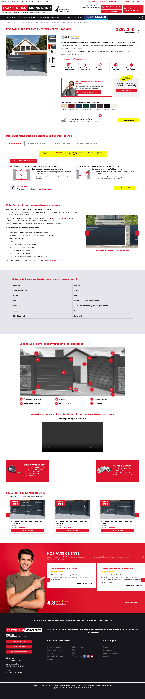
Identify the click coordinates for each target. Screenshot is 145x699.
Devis (74, 653)
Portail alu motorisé (101, 629)
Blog (74, 650)
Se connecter (107, 650)
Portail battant (14, 17)
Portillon (45, 17)
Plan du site (108, 685)
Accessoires (93, 632)
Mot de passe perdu (110, 653)
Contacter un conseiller (87, 92)
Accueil (4, 17)
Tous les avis (131, 602)
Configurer (128, 120)
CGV (101, 685)
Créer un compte (109, 647)
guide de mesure (46, 189)
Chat (74, 153)
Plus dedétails (52, 67)
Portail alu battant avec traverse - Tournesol (26, 522)
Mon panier (107, 656)
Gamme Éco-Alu (96, 17)
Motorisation (67, 17)
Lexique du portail (54, 659)
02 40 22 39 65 (61, 153)
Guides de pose (78, 647)
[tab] (15, 143)
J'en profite (126, 90)
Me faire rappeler (19, 651)
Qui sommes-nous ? (54, 647)
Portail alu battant (57, 629)
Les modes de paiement (56, 656)
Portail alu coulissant (79, 629)
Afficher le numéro (111, 7)
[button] (87, 233)
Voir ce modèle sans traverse (24, 160)
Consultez (133, 9)
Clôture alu (132, 629)
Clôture (56, 17)
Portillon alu (119, 629)
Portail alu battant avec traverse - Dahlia (116, 522)
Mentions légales (93, 685)
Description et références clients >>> (75, 59)
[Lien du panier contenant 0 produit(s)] (142, 17)
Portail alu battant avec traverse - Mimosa (71, 522)
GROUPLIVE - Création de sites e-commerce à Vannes (72, 687)
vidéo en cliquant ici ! (51, 260)
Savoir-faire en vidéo (55, 650)
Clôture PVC (78, 17)
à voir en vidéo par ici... (60, 218)
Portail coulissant (30, 17)
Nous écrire (111, 11)
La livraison (51, 653)
